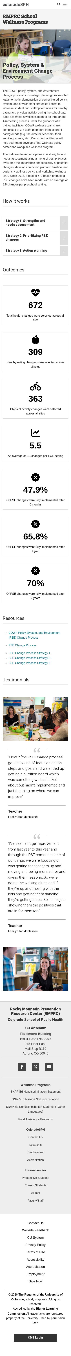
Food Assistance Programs (35, 1119)
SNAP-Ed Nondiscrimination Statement (35, 1091)
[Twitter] (35, 1072)
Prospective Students (35, 1177)
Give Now (35, 1281)
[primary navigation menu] (64, 4)
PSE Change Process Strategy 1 (29, 653)
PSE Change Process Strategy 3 (29, 663)
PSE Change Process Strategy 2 (29, 657)
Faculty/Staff (36, 1200)
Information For (35, 1170)
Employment (36, 1152)
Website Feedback (35, 1230)
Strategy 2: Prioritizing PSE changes (37, 238)
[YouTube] (49, 1072)
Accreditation (35, 1160)
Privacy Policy (35, 1245)
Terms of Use (35, 1252)
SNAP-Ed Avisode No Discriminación (35, 1099)
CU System (35, 1237)
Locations (35, 1144)
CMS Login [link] (35, 1337)
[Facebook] (21, 1072)
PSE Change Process (22, 645)
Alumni (35, 1192)
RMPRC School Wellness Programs (25, 19)
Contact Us (35, 1137)
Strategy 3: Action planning (37, 251)
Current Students (35, 1185)
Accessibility (35, 1259)
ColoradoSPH (35, 1129)
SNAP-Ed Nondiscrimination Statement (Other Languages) (35, 1109)
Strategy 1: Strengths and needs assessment (37, 223)
